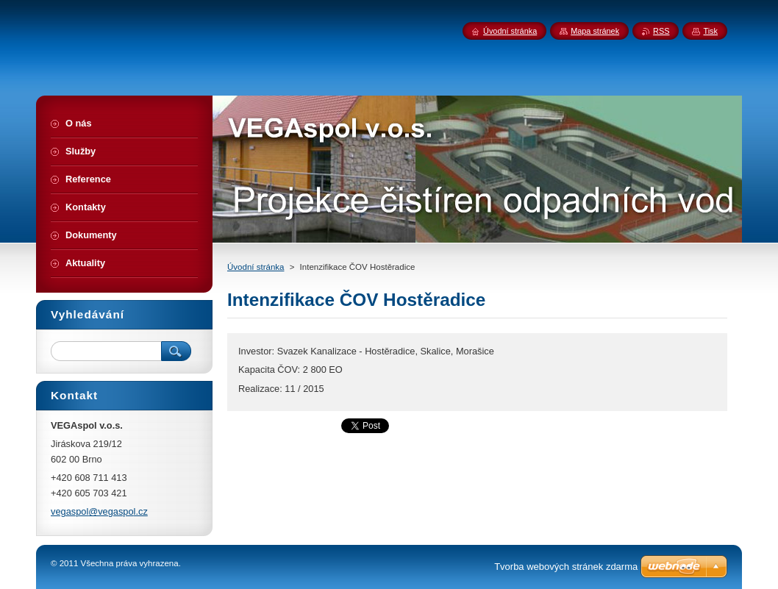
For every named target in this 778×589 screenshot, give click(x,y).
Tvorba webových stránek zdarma (566, 566)
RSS (661, 30)
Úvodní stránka (255, 267)
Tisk (710, 30)
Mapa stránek (595, 30)
